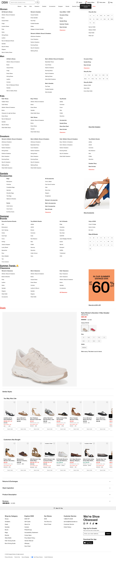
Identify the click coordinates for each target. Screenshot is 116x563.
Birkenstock (5, 227)
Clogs (3, 23)
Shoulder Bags (10, 193)
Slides (32, 26)
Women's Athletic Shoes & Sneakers (41, 33)
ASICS (90, 145)
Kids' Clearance (64, 271)
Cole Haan (4, 236)
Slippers (4, 49)
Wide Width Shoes (6, 127)
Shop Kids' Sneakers (94, 133)
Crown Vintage (92, 224)
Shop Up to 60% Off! (95, 305)
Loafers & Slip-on (35, 288)
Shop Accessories (89, 213)
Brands (7, 535)
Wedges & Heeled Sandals (37, 29)
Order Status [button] (67, 527)
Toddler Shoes (5, 101)
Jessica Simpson (6, 244)
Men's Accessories (50, 203)
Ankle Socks (10, 206)
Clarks (3, 233)
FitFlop (3, 241)
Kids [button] (30, 6)
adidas (61, 101)
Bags (8, 178)
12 (93, 23)
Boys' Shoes (34, 99)
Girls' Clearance (64, 276)
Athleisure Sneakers (36, 36)
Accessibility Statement (31, 532)
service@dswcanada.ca (70, 521)
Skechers (62, 116)
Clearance (62, 30)
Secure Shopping (25, 557)
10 (108, 19)
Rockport (62, 247)
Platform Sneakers (6, 153)
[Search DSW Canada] (22, 2)
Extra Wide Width (88, 91)
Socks (8, 203)
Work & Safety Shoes (7, 52)
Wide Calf (91, 35)
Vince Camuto (5, 262)
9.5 (104, 19)
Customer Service (69, 524)
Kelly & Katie (92, 227)
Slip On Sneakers (64, 153)
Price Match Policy (30, 538)
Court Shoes (48, 65)
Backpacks (9, 181)
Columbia (62, 227)
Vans (32, 256)
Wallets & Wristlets (11, 199)
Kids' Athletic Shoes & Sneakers (69, 139)
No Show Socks (10, 212)
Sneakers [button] (37, 6)
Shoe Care (47, 190)
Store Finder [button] (47, 524)
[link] (9, 421)
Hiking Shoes (5, 35)
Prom (61, 18)
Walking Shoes (34, 51)
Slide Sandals (48, 92)
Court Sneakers (34, 39)
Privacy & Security (9, 557)
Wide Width (91, 33)
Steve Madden (5, 256)
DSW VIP (27, 519)
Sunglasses (48, 196)
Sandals (44, 6)
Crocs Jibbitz (48, 181)
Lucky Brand (5, 247)
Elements (62, 230)
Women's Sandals (36, 12)
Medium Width (92, 30)
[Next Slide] (110, 416)
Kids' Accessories (50, 206)
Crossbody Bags (11, 187)
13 (99, 79)
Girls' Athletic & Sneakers (66, 145)
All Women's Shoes (7, 12)
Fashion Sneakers (35, 42)
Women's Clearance (7, 271)
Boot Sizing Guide (10, 543)
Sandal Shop (63, 21)
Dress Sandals (34, 17)
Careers (27, 527)
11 (90, 23)
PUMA (61, 113)
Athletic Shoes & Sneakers (8, 15)
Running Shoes (34, 45)
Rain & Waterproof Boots (8, 41)
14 (103, 79)
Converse (62, 104)
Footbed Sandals (35, 23)
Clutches (9, 184)
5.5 (101, 15)
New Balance (92, 150)
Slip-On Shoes (5, 46)
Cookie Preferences (48, 557)
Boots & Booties (6, 276)
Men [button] (25, 6)
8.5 (97, 19)
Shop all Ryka (84, 314)
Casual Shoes (5, 20)
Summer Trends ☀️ (77, 6)
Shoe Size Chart (64, 126)
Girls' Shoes (34, 117)
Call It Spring (5, 230)
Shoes (6, 519)
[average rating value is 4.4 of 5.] (85, 320)
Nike (61, 110)
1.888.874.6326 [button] (68, 519)
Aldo (3, 224)
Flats (3, 29)
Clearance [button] (87, 6)
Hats (46, 187)
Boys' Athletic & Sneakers (66, 142)
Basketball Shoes (49, 62)
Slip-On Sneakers (35, 48)
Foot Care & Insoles (50, 184)
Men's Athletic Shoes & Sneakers (54, 59)
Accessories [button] (52, 6)
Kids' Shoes (5, 99)
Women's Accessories (51, 200)
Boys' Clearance (64, 274)
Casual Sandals (34, 15)
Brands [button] (67, 6)
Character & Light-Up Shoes (9, 113)
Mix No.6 (91, 230)
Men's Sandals (49, 83)
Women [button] (19, 6)
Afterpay (27, 543)
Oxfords (8, 82)
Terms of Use (17, 557)
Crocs (61, 107)
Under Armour (34, 253)
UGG (61, 256)
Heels (3, 32)
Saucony (33, 247)
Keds (32, 236)
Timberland (62, 253)
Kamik (61, 241)
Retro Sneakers (5, 156)
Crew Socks (9, 209)
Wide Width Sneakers (50, 79)
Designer (60, 6)
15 (107, 79)
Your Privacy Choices (37, 557)
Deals (94, 6)
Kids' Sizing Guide (10, 541)
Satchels (9, 190)
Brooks (32, 230)
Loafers (3, 38)
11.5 (93, 79)
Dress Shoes (10, 73)
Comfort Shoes (5, 26)
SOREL (61, 250)
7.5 (90, 19)
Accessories (63, 120)
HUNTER (62, 236)
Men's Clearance (35, 271)
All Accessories (49, 178)
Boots (3, 17)
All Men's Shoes (11, 59)
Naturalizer (4, 250)
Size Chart (28, 546)
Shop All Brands (93, 234)
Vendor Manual (29, 541)
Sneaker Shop (93, 163)
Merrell (61, 244)
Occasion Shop (64, 15)
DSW (45, 519)
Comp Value (28, 535)
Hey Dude (62, 233)
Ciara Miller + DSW (65, 12)
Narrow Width (92, 27)
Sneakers (7, 521)
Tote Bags (9, 196)
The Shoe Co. (48, 521)
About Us (27, 524)
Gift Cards (27, 521)
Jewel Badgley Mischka (65, 239)
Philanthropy (28, 530)
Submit (108, 533)
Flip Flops (33, 20)
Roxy (3, 253)
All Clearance (63, 292)
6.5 (108, 15)
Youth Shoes (5, 104)
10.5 (112, 19)
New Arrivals (63, 27)
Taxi (3, 259)
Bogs (61, 224)
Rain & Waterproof (6, 119)
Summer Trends (64, 24)
